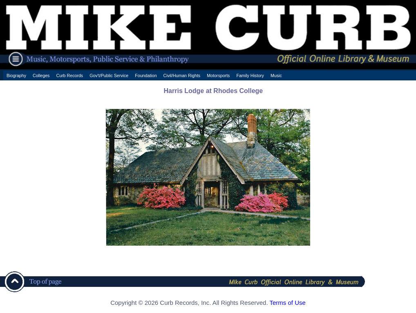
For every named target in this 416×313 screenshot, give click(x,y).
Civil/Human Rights (182, 75)
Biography (16, 75)
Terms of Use (287, 302)
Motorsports (218, 75)
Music (276, 75)
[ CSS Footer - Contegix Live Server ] (208, 310)
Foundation (146, 75)
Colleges (41, 75)
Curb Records (69, 75)
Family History (250, 75)
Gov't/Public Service (108, 75)
